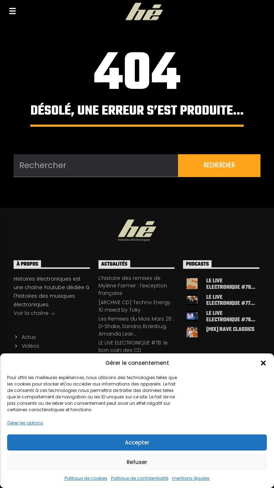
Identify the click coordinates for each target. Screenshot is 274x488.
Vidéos (30, 345)
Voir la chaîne (34, 314)
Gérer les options (25, 423)
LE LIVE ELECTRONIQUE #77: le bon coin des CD (229, 301)
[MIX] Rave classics (230, 330)
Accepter (137, 442)
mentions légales (191, 478)
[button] (263, 363)
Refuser (137, 462)
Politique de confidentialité (139, 478)
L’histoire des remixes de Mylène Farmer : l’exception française (132, 286)
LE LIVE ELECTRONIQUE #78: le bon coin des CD (133, 346)
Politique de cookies (86, 478)
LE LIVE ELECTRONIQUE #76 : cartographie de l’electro (229, 317)
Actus (29, 337)
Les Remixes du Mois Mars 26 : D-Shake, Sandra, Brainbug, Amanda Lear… (136, 326)
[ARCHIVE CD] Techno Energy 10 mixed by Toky (134, 306)
